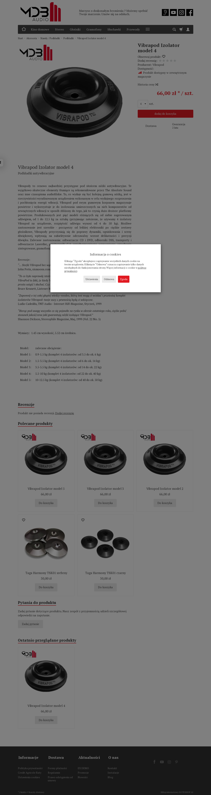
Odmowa (109, 279)
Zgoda (123, 279)
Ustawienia (91, 279)
